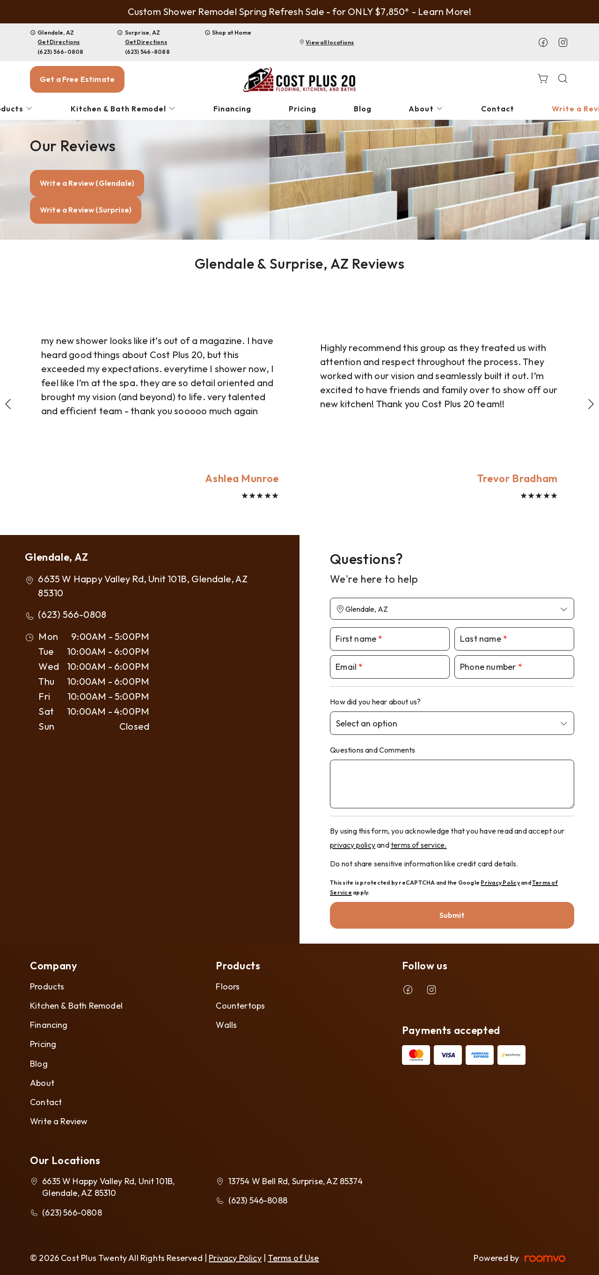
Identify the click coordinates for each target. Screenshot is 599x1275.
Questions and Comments (372, 750)
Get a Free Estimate (77, 79)
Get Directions (58, 41)
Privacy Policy (500, 882)
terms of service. (418, 845)
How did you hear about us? (375, 701)
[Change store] (452, 609)
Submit (452, 915)
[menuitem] (123, 109)
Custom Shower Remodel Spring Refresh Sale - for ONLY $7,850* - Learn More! (300, 11)
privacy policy (352, 845)
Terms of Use (293, 1258)
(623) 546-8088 (147, 51)
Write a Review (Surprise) (85, 209)
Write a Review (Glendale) (87, 183)
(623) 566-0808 (60, 51)
